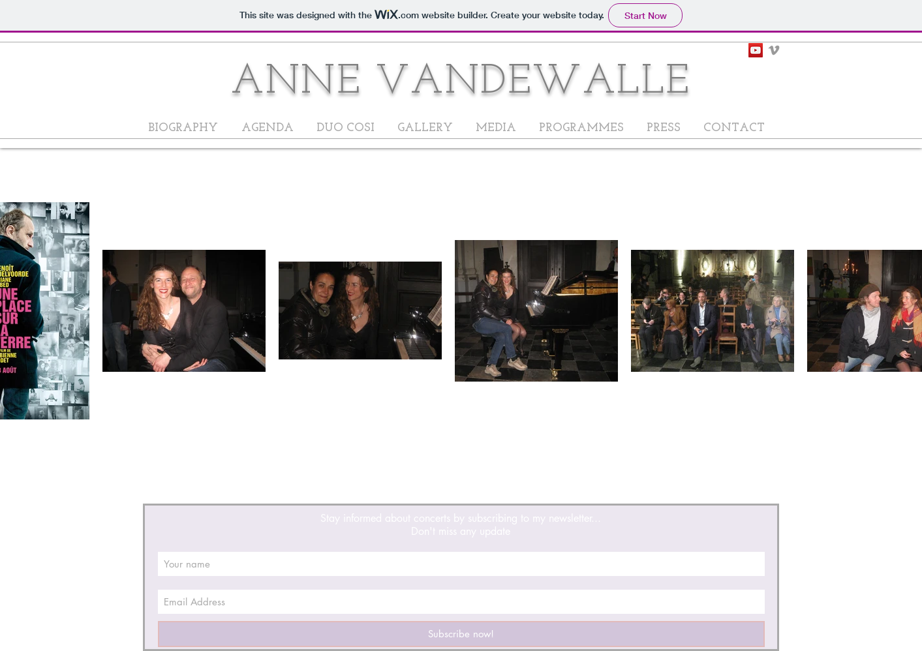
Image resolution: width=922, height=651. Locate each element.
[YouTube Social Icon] (755, 50)
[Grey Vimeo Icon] (774, 50)
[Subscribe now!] (461, 634)
